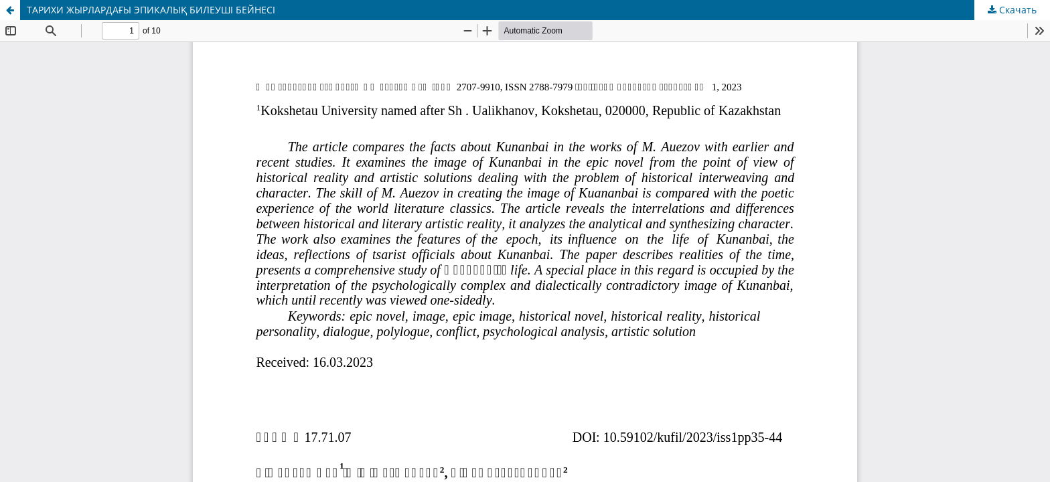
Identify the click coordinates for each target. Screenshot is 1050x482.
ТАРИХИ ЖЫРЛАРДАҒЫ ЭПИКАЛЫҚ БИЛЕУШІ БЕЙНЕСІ (151, 9)
